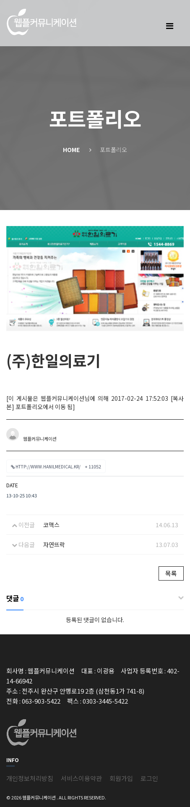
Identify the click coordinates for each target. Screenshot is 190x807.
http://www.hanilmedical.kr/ (56, 466)
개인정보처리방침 (29, 778)
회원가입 (121, 778)
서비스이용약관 (81, 778)
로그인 (149, 778)
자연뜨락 (54, 544)
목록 (171, 573)
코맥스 (51, 524)
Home (71, 149)
